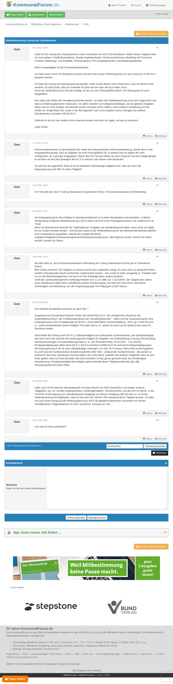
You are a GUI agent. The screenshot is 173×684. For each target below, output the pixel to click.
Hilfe (77, 654)
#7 (157, 381)
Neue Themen (117, 5)
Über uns (88, 654)
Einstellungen (73, 664)
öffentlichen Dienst (88, 632)
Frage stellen (15, 14)
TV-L (76, 642)
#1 (157, 48)
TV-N (89, 642)
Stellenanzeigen (156, 5)
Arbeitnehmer (72, 24)
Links (68, 654)
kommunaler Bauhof (61, 645)
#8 (157, 420)
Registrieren (37, 14)
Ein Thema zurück (16, 446)
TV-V (82, 642)
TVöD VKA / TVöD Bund (60, 642)
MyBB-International (87, 675)
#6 (157, 302)
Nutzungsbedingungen (108, 654)
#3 (157, 185)
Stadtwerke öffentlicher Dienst (101, 645)
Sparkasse (78, 645)
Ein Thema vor (33, 446)
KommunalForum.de (16, 24)
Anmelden (56, 14)
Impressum (146, 654)
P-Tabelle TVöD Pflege (105, 642)
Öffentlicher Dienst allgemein (46, 24)
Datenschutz (130, 654)
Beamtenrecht (51, 649)
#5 (157, 257)
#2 (157, 143)
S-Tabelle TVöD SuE (129, 642)
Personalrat (19, 645)
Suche (136, 5)
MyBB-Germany (70, 675)
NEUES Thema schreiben (151, 33)
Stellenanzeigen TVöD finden (46, 654)
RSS (25, 654)
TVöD (86, 24)
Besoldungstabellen (32, 649)
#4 (157, 211)
